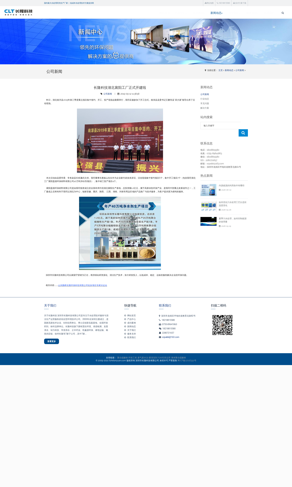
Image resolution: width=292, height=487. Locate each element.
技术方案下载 (239, 3)
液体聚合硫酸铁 (178, 359)
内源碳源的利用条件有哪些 (231, 178)
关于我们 (192, 12)
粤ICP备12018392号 (187, 362)
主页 (220, 70)
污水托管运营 (164, 359)
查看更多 (54, 342)
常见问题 (204, 103)
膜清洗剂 (153, 359)
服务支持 (210, 12)
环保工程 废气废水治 (138, 359)
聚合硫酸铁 (122, 359)
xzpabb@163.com (170, 337)
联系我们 (229, 12)
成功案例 (155, 12)
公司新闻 (239, 70)
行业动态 (204, 99)
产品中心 (136, 12)
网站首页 (121, 12)
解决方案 (204, 108)
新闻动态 (173, 12)
